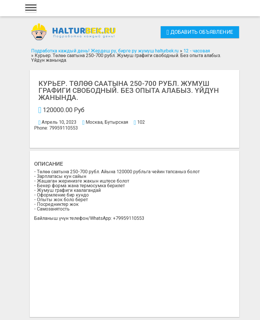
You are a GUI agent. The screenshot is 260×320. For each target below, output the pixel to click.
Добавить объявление (200, 32)
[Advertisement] (134, 264)
